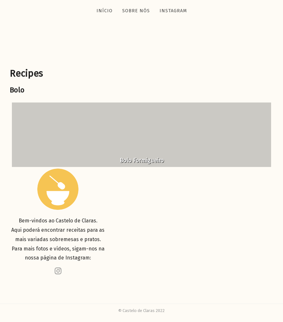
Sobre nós (136, 11)
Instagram (173, 11)
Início (104, 11)
